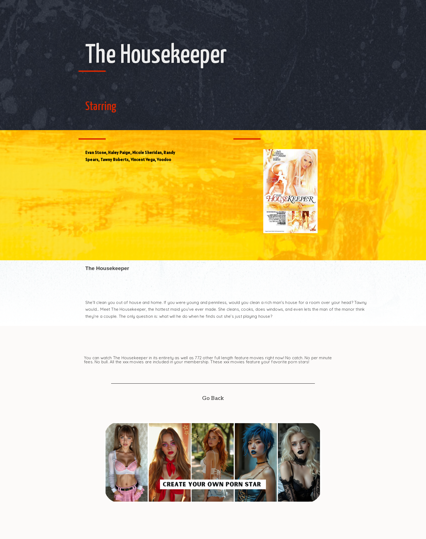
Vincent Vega (143, 159)
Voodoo (164, 159)
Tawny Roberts (115, 159)
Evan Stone (95, 152)
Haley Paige (119, 152)
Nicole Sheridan (147, 152)
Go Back (213, 398)
